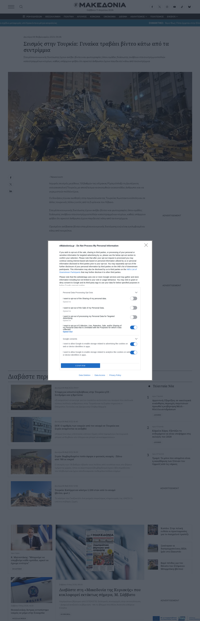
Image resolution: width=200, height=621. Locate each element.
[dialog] (100, 310)
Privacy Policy (115, 375)
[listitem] (100, 292)
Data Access (100, 375)
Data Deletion (84, 375)
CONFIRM (80, 366)
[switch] (133, 298)
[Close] (146, 246)
